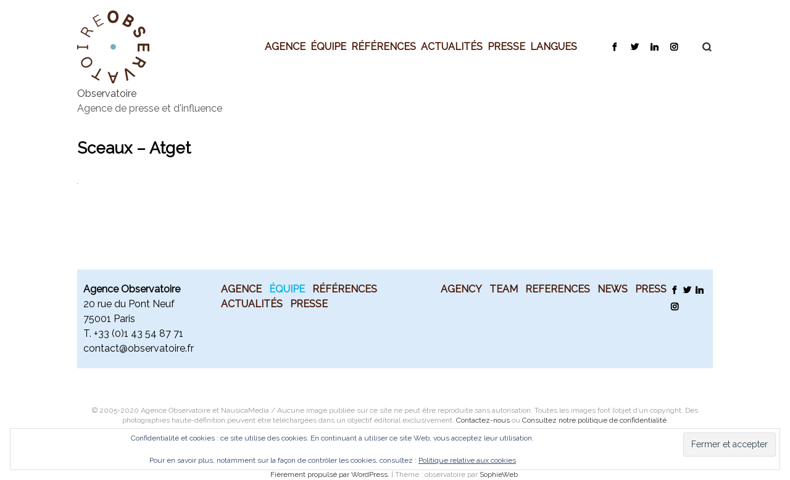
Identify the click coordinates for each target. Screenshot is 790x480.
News (612, 288)
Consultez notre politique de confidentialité (594, 420)
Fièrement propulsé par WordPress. (330, 474)
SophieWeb (499, 474)
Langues (553, 46)
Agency (461, 288)
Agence (285, 46)
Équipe (328, 46)
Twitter (634, 46)
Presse (506, 46)
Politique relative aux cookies (467, 460)
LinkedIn (654, 46)
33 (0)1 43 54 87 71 (140, 333)
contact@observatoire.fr (138, 348)
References (557, 288)
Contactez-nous (483, 420)
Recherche (700, 47)
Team (503, 288)
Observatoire (106, 93)
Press (651, 288)
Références (383, 46)
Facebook (614, 46)
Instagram (673, 46)
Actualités (452, 46)
